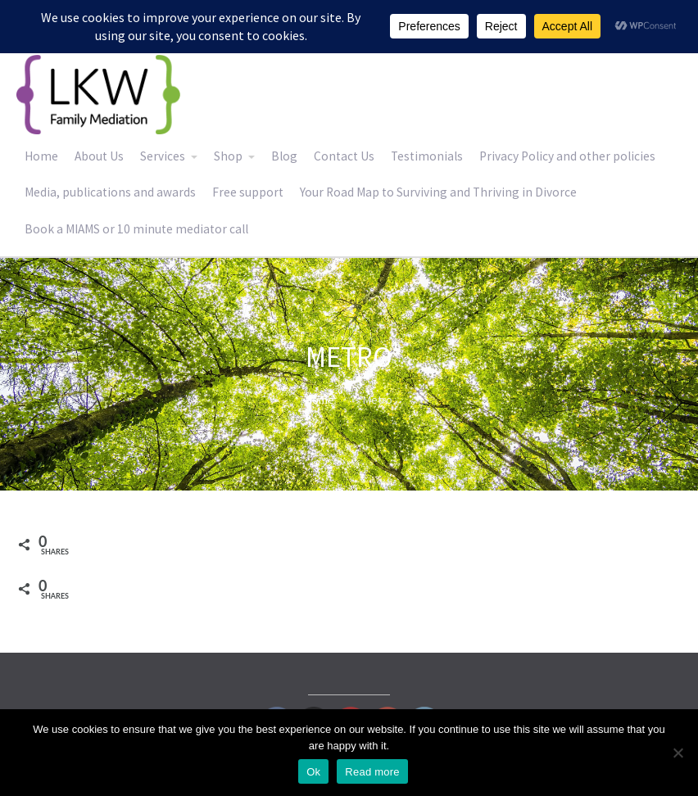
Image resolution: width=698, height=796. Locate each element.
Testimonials (427, 156)
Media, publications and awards (110, 192)
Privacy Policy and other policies (567, 156)
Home (41, 156)
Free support (247, 192)
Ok (313, 772)
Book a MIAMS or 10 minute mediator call (136, 229)
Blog (284, 156)
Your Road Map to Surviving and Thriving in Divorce (438, 192)
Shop (228, 156)
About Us (99, 156)
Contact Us (344, 156)
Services (162, 156)
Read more (372, 772)
